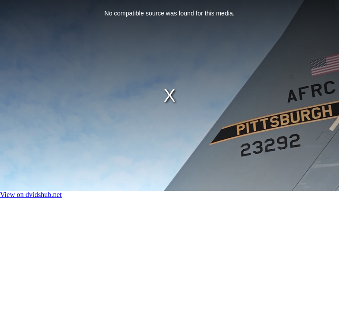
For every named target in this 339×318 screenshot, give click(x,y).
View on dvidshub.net (31, 194)
